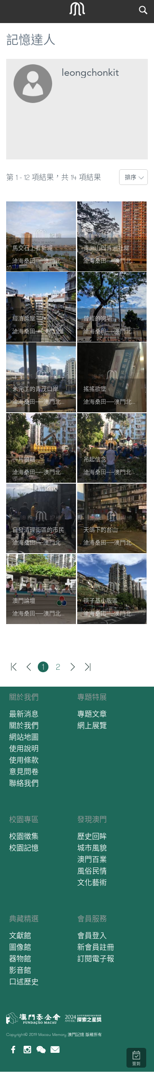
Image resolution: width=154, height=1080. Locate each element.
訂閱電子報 (95, 958)
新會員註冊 (95, 947)
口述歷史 (24, 981)
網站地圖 (24, 737)
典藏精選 (24, 918)
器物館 (20, 958)
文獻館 (20, 935)
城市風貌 (92, 848)
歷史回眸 (92, 836)
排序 (130, 177)
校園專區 (24, 819)
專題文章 (92, 714)
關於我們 (24, 697)
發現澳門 (92, 819)
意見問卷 (24, 771)
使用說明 (24, 748)
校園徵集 (24, 836)
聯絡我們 (24, 783)
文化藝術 (92, 882)
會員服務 (92, 918)
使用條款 (24, 760)
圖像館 (20, 947)
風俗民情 (92, 871)
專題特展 (92, 697)
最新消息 (24, 714)
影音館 (20, 970)
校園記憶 (24, 848)
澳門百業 (92, 859)
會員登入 (92, 935)
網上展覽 (92, 725)
